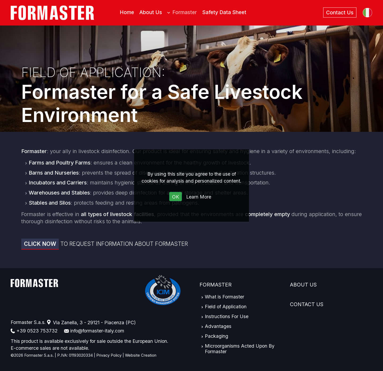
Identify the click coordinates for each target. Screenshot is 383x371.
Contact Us (306, 304)
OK (175, 197)
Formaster (215, 284)
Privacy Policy (109, 355)
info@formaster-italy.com (97, 331)
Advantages (218, 326)
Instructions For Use (226, 316)
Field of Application (226, 306)
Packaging (216, 336)
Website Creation (140, 355)
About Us (303, 284)
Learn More (198, 197)
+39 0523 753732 (36, 331)
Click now (40, 244)
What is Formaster (224, 297)
